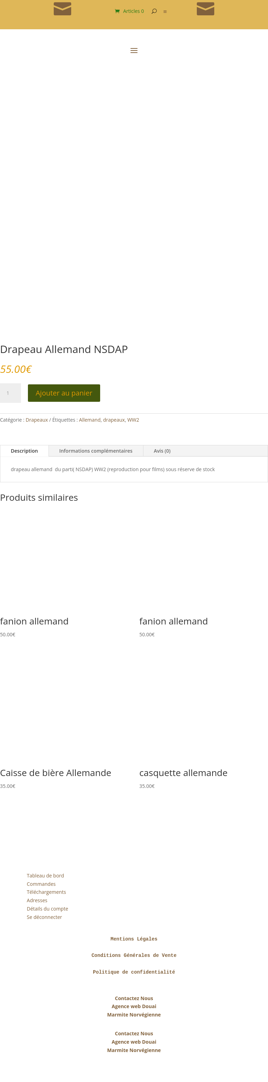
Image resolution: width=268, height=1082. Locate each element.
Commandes (41, 884)
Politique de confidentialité (134, 972)
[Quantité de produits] (10, 393)
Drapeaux (37, 419)
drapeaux (114, 419)
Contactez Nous (134, 998)
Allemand (90, 419)
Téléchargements (46, 892)
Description (24, 450)
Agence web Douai (134, 1006)
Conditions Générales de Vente (134, 955)
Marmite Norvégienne (134, 1014)
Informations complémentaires (96, 450)
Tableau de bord (45, 875)
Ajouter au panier (64, 393)
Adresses (37, 900)
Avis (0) (162, 450)
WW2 (133, 419)
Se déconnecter (44, 917)
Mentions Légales (134, 939)
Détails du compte (47, 908)
